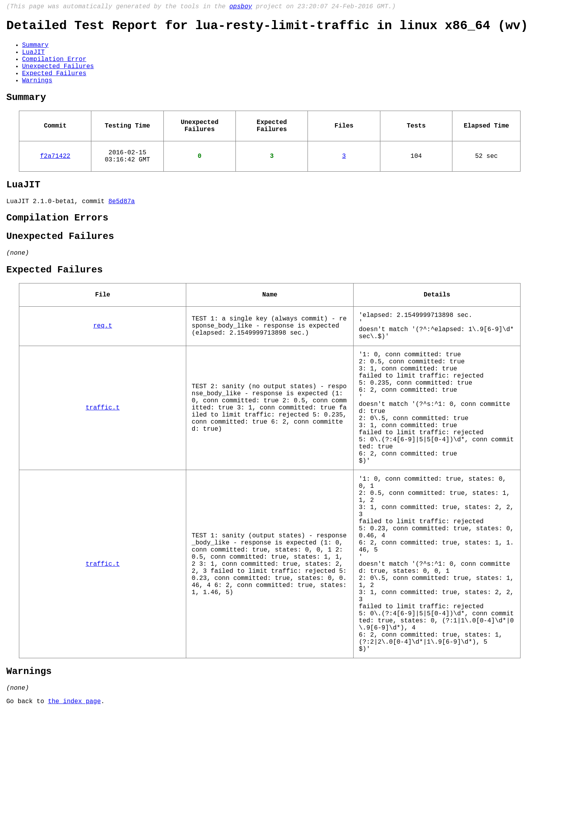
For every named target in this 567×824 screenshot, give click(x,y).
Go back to (27, 813)
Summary (35, 50)
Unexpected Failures (58, 76)
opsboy (240, 7)
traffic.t (103, 463)
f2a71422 (55, 176)
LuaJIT (33, 58)
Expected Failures (54, 84)
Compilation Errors (57, 245)
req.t (102, 365)
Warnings (37, 93)
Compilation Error (54, 67)
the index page (74, 813)
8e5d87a (121, 226)
